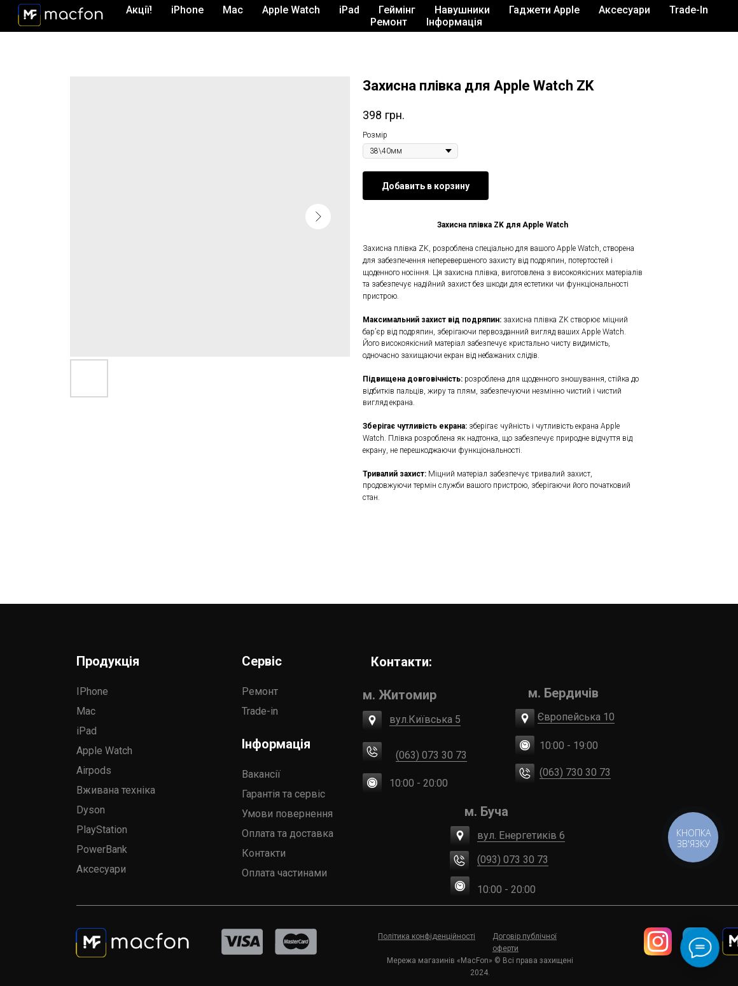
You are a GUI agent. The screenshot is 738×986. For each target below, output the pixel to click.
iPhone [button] (187, 10)
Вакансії (261, 774)
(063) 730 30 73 (575, 772)
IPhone (92, 691)
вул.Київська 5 (425, 719)
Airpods (93, 770)
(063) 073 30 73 (431, 755)
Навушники (462, 10)
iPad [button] (349, 10)
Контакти (264, 853)
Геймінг (397, 10)
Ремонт (388, 22)
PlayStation (101, 830)
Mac (85, 711)
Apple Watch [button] (291, 10)
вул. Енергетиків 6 (521, 835)
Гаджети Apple (544, 10)
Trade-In (688, 10)
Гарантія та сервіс (283, 794)
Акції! (139, 10)
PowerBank (101, 849)
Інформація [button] (454, 22)
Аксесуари (101, 869)
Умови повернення (287, 814)
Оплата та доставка (287, 833)
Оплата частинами (284, 873)
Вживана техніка (115, 790)
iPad (86, 731)
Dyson (90, 810)
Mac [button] (233, 10)
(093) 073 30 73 (512, 860)
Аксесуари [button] (624, 10)
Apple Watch (104, 751)
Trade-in (260, 711)
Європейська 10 (576, 717)
